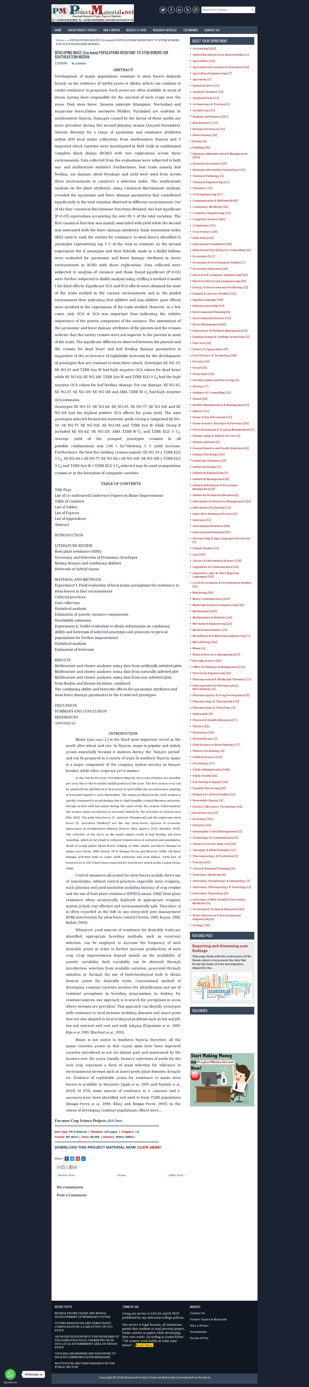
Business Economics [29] (209, 163)
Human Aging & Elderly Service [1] (216, 435)
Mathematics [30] (204, 611)
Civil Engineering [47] (207, 194)
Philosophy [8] (202, 713)
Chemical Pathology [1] (208, 176)
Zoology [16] (201, 925)
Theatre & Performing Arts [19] (214, 843)
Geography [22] (203, 374)
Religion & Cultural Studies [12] (213, 794)
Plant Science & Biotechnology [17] (216, 744)
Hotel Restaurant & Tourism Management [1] (223, 429)
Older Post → (177, 1175)
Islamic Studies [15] (205, 548)
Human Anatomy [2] (206, 442)
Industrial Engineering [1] (210, 472)
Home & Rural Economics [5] (212, 417)
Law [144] (198, 554)
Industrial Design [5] (206, 466)
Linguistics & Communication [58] (215, 567)
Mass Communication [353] (211, 598)
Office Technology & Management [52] (218, 667)
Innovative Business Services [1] (214, 513)
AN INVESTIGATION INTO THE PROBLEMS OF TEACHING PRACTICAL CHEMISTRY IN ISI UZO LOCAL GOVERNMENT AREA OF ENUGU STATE (87, 1342)
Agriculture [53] (203, 61)
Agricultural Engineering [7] (212, 73)
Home (58, 30)
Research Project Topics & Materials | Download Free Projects (167, 1377)
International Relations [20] (211, 532)
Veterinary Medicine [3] (209, 874)
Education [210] (203, 237)
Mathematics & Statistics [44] (212, 617)
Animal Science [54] (205, 85)
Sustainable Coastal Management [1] (217, 831)
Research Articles (165, 30)
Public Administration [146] (211, 769)
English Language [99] (207, 299)
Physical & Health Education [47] (214, 720)
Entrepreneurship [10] (208, 305)
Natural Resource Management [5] (216, 654)
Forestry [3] (200, 361)
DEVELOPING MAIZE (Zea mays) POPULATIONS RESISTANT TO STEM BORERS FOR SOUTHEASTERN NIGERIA (111, 55)
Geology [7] (200, 386)
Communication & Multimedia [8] (215, 200)
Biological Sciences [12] (208, 129)
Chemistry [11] (202, 188)
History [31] (200, 411)
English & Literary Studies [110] (214, 293)
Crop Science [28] (204, 231)
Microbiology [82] (204, 642)
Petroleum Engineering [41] (211, 673)
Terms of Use (199, 1338)
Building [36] (201, 147)
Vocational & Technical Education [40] (218, 909)
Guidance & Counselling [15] (211, 392)
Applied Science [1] (205, 98)
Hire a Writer (111, 30)
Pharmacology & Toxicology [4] (213, 707)
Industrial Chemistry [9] (209, 460)
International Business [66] (211, 526)
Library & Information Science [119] (216, 560)
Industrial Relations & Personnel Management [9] (214, 487)
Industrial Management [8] (210, 479)
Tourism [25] (201, 862)
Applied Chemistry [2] (207, 91)
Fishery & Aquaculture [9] (210, 349)
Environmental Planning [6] (211, 312)
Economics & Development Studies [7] (218, 262)
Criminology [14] (203, 225)
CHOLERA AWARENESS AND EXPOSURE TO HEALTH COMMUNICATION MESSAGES (85, 1355)
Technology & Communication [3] (215, 837)
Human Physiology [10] (208, 454)
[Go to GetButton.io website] (10, 1382)
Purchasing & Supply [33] (210, 782)
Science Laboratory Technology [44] (217, 806)
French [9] (199, 367)
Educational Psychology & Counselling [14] (221, 250)
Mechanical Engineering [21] (212, 623)
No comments (79, 63)
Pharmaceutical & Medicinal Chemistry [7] (221, 679)
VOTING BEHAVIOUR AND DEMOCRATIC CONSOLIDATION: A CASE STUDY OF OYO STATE (84, 1326)
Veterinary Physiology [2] (210, 893)
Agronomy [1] (201, 79)
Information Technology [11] (211, 507)
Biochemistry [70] (205, 122)
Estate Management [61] (209, 324)
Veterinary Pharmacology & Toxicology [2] (221, 887)
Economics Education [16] (210, 268)
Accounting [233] (204, 48)
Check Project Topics (84, 29)
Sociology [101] (202, 819)
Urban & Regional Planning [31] (213, 868)
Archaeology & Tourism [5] (211, 104)
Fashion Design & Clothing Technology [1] (220, 336)
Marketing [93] (202, 592)
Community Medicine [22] (210, 206)
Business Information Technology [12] (218, 169)
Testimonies (190, 30)
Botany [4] (199, 141)
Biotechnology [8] (204, 135)
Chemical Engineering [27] (210, 182)
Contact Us (211, 30)
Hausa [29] (199, 398)
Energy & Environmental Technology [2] (220, 287)
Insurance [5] (201, 520)
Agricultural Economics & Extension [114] (220, 67)
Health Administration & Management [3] (220, 405)
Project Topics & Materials (208, 1319)
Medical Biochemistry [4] (209, 629)
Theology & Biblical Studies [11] (213, 850)
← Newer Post (65, 1175)
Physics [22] (200, 726)
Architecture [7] (203, 110)
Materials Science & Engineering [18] (218, 605)
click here (114, 1121)
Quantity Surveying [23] (209, 788)
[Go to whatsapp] (10, 1374)
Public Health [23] (204, 775)
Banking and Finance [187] (210, 116)
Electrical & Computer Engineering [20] (220, 275)
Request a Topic (136, 30)
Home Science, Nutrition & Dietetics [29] (220, 423)
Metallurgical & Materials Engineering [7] (221, 635)
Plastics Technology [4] (208, 751)
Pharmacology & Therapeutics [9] (215, 701)
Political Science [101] (207, 757)
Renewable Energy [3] (207, 800)
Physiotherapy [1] (204, 738)
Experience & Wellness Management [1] (219, 330)
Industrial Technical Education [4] (215, 495)
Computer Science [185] (209, 219)
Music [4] (198, 648)
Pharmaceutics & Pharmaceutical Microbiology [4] (215, 687)
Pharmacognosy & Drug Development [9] (220, 695)
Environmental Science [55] (211, 318)
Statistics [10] (201, 825)
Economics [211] (203, 256)
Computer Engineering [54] (211, 213)
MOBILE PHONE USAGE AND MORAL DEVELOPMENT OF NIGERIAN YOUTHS (82, 1315)
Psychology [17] (203, 763)
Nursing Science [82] (206, 660)
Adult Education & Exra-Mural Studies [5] (220, 54)
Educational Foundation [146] (212, 244)
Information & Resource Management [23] (221, 501)
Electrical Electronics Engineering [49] (219, 281)
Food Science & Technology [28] (214, 355)
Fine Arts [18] (201, 343)
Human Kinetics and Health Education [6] (220, 448)
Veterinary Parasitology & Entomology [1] (221, 881)
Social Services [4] (205, 812)
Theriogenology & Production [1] (215, 856)
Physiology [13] (203, 732)
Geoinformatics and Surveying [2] (215, 380)
